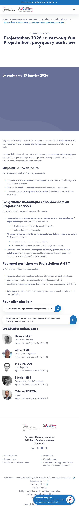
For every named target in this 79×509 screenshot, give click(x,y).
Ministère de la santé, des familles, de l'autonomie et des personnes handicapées (38, 477)
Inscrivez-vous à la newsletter (15, 462)
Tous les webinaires (62, 19)
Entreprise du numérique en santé (26, 19)
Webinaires (47, 455)
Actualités (47, 19)
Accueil (6, 19)
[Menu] (39, 2)
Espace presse (9, 459)
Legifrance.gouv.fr (38, 480)
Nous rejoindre (9, 455)
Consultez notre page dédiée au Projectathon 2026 (29, 308)
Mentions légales (39, 487)
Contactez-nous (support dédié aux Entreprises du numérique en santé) (57, 464)
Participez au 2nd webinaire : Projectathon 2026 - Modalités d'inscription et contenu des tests (33, 320)
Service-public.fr (38, 484)
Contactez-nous (48, 459)
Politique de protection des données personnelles (39, 490)
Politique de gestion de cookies (39, 494)
